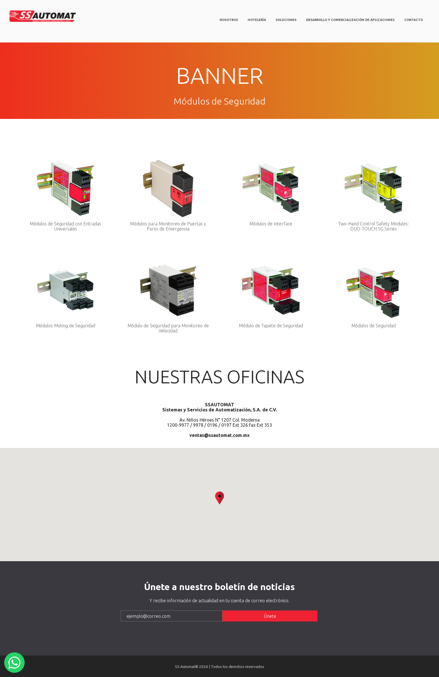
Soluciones (286, 20)
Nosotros (229, 20)
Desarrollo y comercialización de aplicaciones (350, 20)
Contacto (413, 20)
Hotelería (257, 20)
